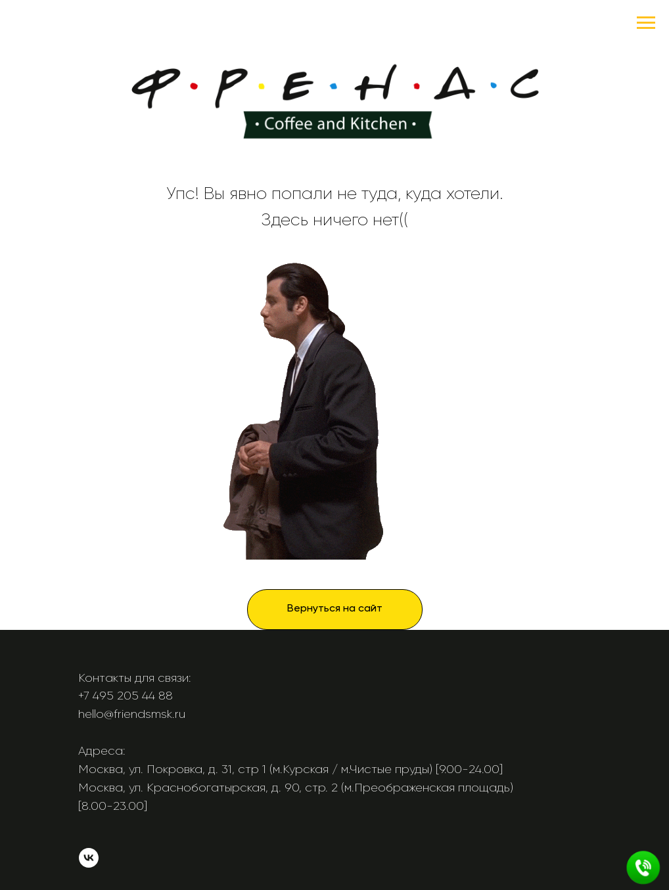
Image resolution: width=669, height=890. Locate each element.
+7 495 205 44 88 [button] (125, 695)
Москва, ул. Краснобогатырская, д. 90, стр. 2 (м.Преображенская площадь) (295, 787)
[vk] (89, 864)
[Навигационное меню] (646, 23)
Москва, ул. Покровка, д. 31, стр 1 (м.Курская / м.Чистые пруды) (255, 769)
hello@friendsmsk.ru (131, 714)
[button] (643, 867)
